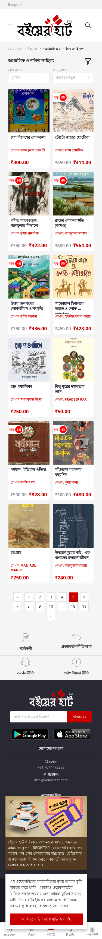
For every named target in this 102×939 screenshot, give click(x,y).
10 (51, 606)
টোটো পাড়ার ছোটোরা (72, 137)
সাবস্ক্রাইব (79, 716)
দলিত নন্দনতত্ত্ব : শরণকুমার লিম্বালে (24, 223)
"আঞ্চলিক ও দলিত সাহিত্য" (63, 48)
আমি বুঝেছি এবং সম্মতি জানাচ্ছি (46, 919)
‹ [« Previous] (17, 596)
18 (73, 606)
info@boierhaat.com (51, 780)
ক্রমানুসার (59, 69)
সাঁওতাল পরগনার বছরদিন (68, 472)
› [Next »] (50, 615)
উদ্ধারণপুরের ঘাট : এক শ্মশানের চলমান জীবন (72, 555)
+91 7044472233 (50, 767)
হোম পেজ (15, 48)
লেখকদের (15, 69)
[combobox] (29, 78)
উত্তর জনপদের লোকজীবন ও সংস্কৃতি (27, 306)
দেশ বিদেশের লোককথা (28, 137)
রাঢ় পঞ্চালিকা (21, 386)
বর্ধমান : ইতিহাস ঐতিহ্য (28, 469)
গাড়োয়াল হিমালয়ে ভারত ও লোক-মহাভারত (69, 306)
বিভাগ (32, 48)
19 (84, 606)
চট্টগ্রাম (16, 552)
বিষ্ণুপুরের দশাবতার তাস (70, 389)
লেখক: (28, 150)
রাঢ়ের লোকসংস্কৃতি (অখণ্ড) (69, 223)
